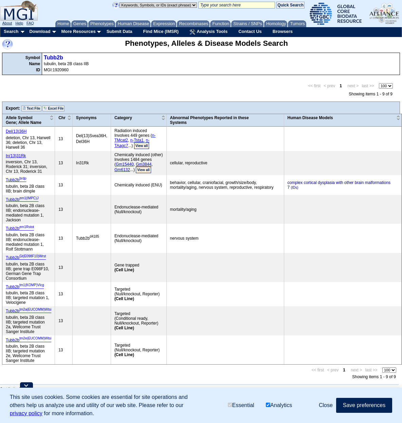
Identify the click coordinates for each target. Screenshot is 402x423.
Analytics (279, 405)
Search (11, 31)
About (7, 23)
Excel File (53, 108)
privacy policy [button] (26, 413)
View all (141, 146)
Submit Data (119, 31)
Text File (31, 108)
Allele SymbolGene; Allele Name (23, 120)
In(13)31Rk (16, 155)
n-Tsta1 (137, 140)
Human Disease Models (310, 117)
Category (123, 117)
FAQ (30, 23)
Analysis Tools (208, 32)
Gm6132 (122, 169)
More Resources (78, 31)
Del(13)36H (16, 131)
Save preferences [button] (364, 405)
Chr (62, 117)
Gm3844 (143, 164)
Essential (241, 405)
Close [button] (326, 405)
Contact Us (250, 31)
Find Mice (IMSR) (161, 31)
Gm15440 (125, 164)
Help (19, 23)
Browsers (283, 31)
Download (39, 31)
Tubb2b (53, 57)
